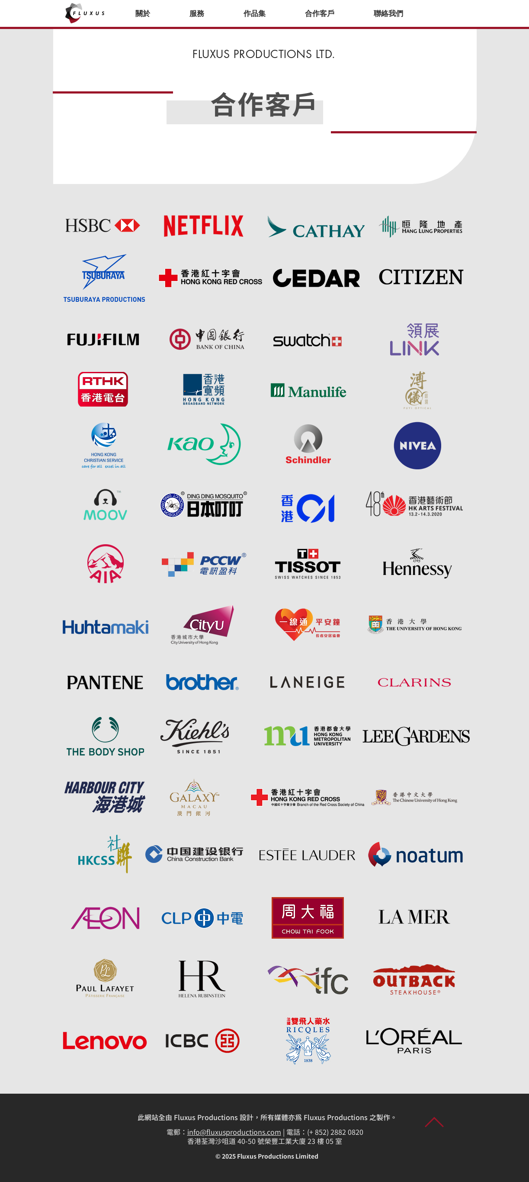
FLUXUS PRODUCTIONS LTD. (264, 54)
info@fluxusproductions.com (234, 1133)
